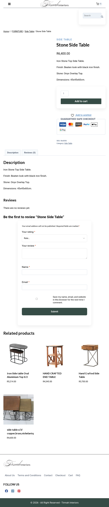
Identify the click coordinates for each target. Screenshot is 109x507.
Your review (29, 245)
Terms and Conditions (29, 475)
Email (26, 282)
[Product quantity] (64, 93)
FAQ (78, 475)
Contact (48, 475)
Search (103, 16)
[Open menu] (9, 4)
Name (26, 267)
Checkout (60, 475)
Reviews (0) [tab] (29, 152)
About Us (10, 475)
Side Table (64, 39)
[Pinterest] (19, 491)
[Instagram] (13, 491)
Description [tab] (12, 152)
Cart (70, 475)
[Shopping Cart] (99, 4)
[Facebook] (6, 491)
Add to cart (81, 101)
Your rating (28, 231)
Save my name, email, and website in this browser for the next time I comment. (69, 300)
